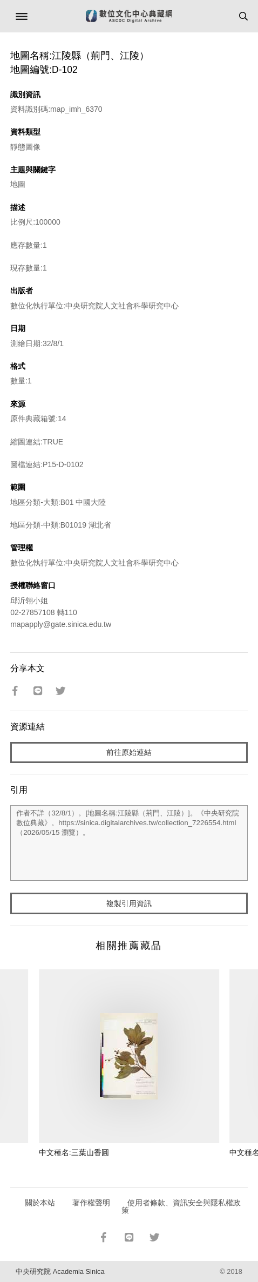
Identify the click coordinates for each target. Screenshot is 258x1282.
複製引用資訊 (129, 903)
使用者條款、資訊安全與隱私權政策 (181, 1206)
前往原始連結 (129, 752)
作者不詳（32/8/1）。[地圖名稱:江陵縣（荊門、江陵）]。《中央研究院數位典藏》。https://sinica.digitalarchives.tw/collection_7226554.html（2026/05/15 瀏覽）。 (129, 843)
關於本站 (40, 1202)
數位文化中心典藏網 (129, 16)
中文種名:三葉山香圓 (74, 1152)
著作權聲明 (91, 1202)
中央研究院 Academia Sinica (60, 1271)
